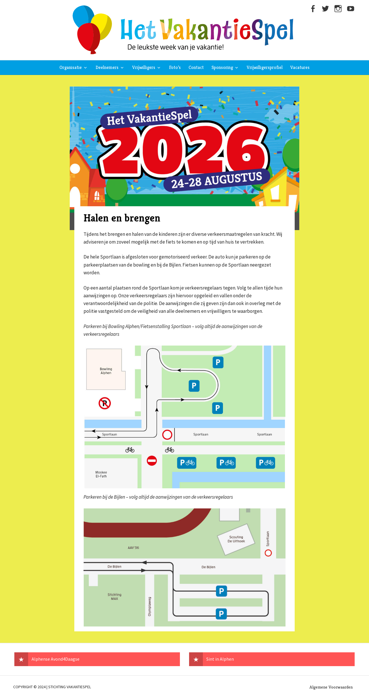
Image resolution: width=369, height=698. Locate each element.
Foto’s (175, 67)
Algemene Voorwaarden (331, 687)
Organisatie (70, 67)
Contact (196, 67)
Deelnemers (107, 67)
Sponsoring (222, 67)
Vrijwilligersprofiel (265, 67)
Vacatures (300, 67)
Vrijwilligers (143, 67)
